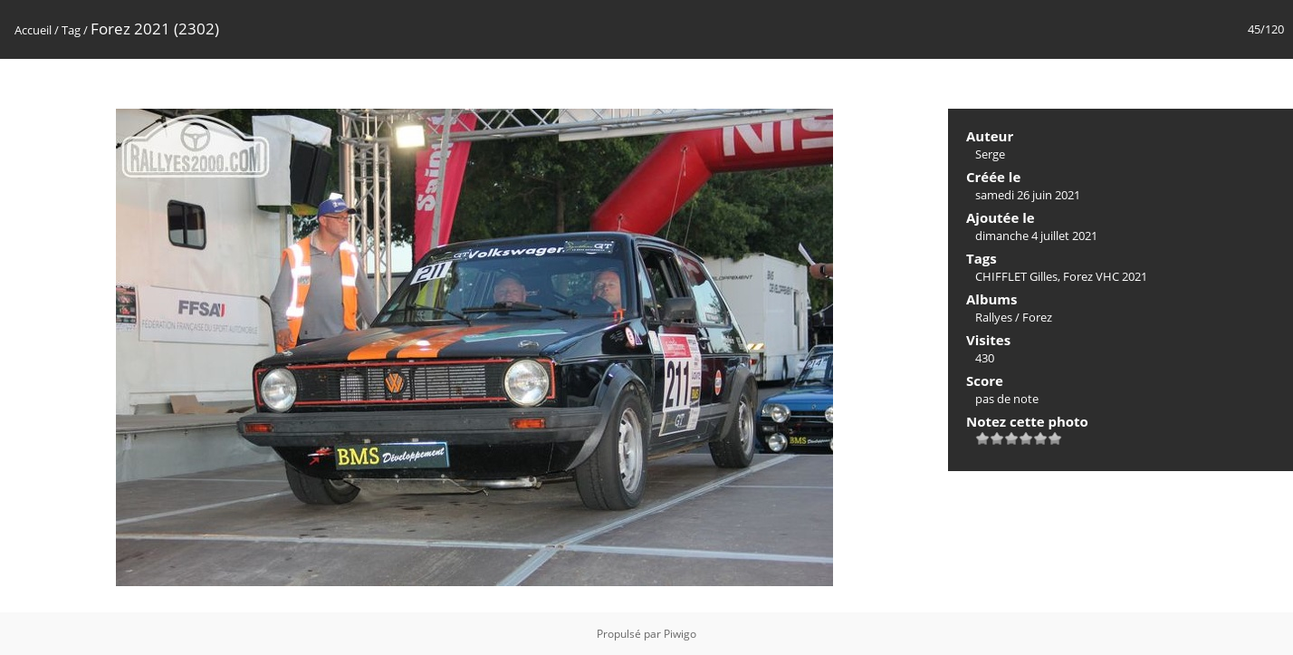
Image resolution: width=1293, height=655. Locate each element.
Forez (1037, 317)
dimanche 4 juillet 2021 (1036, 235)
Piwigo (680, 633)
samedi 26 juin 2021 (1027, 195)
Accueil (33, 30)
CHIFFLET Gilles (1016, 276)
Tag (71, 30)
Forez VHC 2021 (1105, 276)
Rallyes (993, 317)
